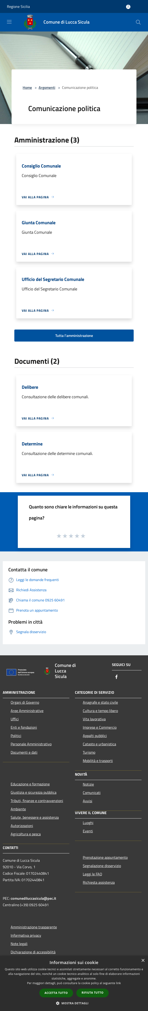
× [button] (143, 960)
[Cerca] (138, 22)
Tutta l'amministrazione (74, 335)
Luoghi (88, 822)
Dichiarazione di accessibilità (33, 952)
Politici (16, 735)
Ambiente (18, 809)
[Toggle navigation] (9, 22)
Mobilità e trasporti (98, 760)
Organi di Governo (25, 702)
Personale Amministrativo (31, 744)
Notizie (88, 784)
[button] (74, 1003)
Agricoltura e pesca (26, 834)
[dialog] (74, 983)
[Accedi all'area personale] (128, 6)
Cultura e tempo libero (100, 710)
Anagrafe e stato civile (100, 702)
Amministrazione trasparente (34, 927)
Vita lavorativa (94, 719)
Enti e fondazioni (24, 727)
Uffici (15, 719)
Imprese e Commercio (100, 727)
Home (27, 87)
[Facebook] (116, 677)
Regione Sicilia (18, 6)
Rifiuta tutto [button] (93, 993)
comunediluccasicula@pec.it (33, 898)
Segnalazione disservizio (102, 865)
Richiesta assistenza (99, 882)
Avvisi (87, 801)
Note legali (19, 943)
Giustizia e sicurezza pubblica (33, 792)
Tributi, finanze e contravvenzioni (37, 800)
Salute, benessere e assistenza (35, 817)
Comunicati (92, 792)
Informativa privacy (26, 935)
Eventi (88, 831)
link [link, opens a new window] (118, 983)
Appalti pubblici (95, 735)
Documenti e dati (24, 752)
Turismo (89, 752)
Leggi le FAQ (92, 874)
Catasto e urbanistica (99, 744)
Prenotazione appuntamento (105, 857)
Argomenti (47, 87)
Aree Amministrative (27, 710)
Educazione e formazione (30, 784)
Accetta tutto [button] (56, 993)
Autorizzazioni (22, 825)
